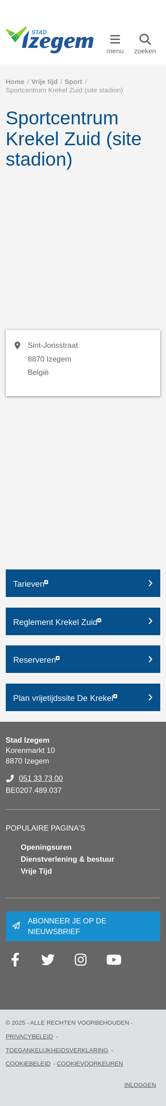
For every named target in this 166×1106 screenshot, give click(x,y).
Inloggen (140, 1085)
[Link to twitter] (48, 960)
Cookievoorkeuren (90, 1063)
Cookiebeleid (28, 1063)
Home (15, 81)
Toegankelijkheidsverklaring (57, 1050)
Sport (73, 81)
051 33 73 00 (41, 778)
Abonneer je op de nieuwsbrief (67, 926)
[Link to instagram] (81, 960)
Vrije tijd (44, 81)
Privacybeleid (29, 1036)
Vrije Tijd (36, 871)
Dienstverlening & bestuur (68, 859)
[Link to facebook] (15, 960)
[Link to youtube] (114, 960)
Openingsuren (46, 847)
